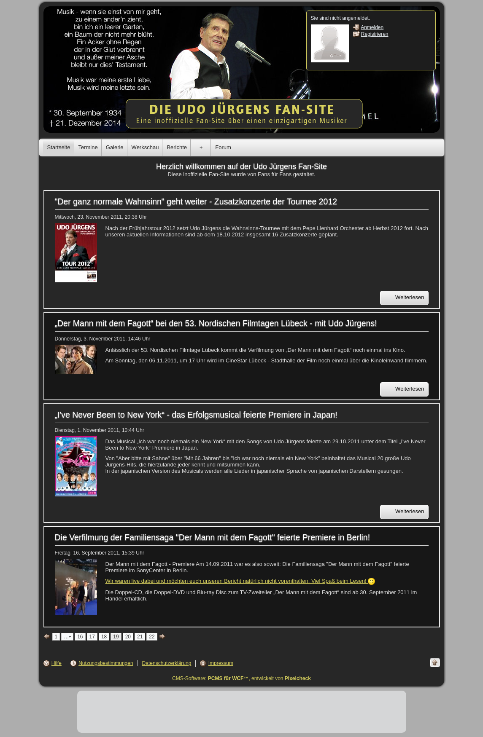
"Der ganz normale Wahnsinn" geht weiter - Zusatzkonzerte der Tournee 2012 (196, 201)
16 (80, 637)
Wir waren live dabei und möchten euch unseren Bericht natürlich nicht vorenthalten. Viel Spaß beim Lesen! (240, 581)
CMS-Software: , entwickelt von (241, 678)
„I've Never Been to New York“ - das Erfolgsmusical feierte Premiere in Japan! (196, 414)
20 (128, 637)
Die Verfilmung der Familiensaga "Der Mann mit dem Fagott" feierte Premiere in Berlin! (212, 537)
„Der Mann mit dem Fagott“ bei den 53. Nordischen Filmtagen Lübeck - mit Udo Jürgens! (216, 323)
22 (151, 637)
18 (104, 637)
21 (140, 637)
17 (92, 637)
